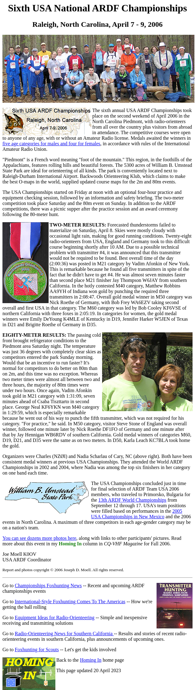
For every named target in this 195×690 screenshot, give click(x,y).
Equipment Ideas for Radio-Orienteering (54, 617)
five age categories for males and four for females (51, 143)
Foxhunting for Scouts (37, 649)
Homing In (90, 660)
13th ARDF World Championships (132, 500)
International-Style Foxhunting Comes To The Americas (70, 601)
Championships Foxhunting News (48, 585)
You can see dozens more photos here (39, 538)
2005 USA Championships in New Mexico (136, 513)
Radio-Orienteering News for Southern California (64, 633)
